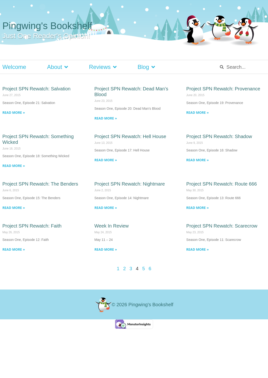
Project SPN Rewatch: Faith (32, 225)
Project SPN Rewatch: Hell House (130, 136)
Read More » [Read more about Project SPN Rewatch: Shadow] (197, 160)
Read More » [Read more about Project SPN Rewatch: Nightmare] (105, 207)
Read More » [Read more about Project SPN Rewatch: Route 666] (197, 207)
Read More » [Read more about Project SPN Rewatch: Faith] (13, 249)
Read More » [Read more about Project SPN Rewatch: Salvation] (13, 112)
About (57, 67)
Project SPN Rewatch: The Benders (40, 183)
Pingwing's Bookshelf (47, 26)
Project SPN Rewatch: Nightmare (129, 183)
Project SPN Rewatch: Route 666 (221, 183)
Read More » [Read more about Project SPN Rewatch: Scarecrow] (197, 249)
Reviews (103, 67)
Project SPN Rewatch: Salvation (36, 88)
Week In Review (111, 225)
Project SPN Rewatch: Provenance (223, 88)
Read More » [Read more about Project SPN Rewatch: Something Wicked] (13, 165)
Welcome (14, 67)
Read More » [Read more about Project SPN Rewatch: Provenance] (197, 112)
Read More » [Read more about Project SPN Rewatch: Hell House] (105, 160)
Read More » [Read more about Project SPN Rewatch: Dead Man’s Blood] (105, 118)
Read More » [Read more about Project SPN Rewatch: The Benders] (13, 207)
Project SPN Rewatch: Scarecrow (221, 225)
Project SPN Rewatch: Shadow (219, 136)
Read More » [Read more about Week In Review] (105, 249)
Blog (146, 67)
